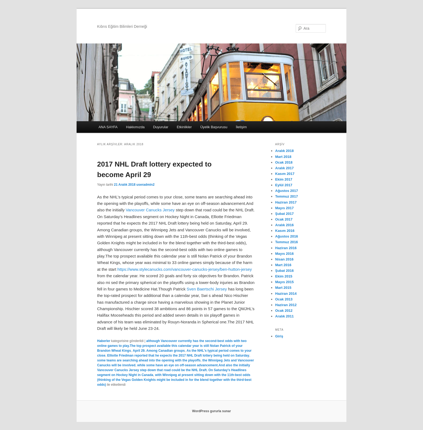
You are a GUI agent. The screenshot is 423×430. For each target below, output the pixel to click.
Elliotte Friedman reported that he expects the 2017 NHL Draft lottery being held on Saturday (178, 355)
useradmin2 (145, 185)
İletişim (241, 127)
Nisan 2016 (284, 259)
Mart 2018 (283, 157)
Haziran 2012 (286, 305)
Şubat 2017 (284, 214)
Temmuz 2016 (286, 242)
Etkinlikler (184, 127)
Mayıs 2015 (284, 282)
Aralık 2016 (284, 225)
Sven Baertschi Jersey (207, 289)
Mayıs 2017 (284, 208)
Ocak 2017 (283, 219)
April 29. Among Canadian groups (159, 351)
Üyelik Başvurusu (213, 127)
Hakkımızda (135, 127)
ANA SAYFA (108, 127)
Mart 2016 (283, 265)
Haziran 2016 (286, 248)
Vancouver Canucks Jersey (150, 210)
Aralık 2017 (284, 168)
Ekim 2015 (283, 276)
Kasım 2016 (285, 231)
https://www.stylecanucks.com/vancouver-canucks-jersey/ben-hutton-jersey (184, 269)
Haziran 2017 (286, 202)
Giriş (279, 336)
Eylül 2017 (283, 185)
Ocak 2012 (283, 311)
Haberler (103, 341)
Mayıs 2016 (284, 254)
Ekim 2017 (283, 179)
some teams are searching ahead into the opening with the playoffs (148, 360)
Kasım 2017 (285, 174)
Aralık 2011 (284, 316)
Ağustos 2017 (286, 191)
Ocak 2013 (283, 299)
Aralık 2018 (284, 151)
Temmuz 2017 (286, 196)
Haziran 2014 (286, 294)
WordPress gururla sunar (211, 411)
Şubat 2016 (284, 271)
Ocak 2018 (283, 162)
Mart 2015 (283, 288)
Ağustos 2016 (286, 236)
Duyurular (160, 127)
